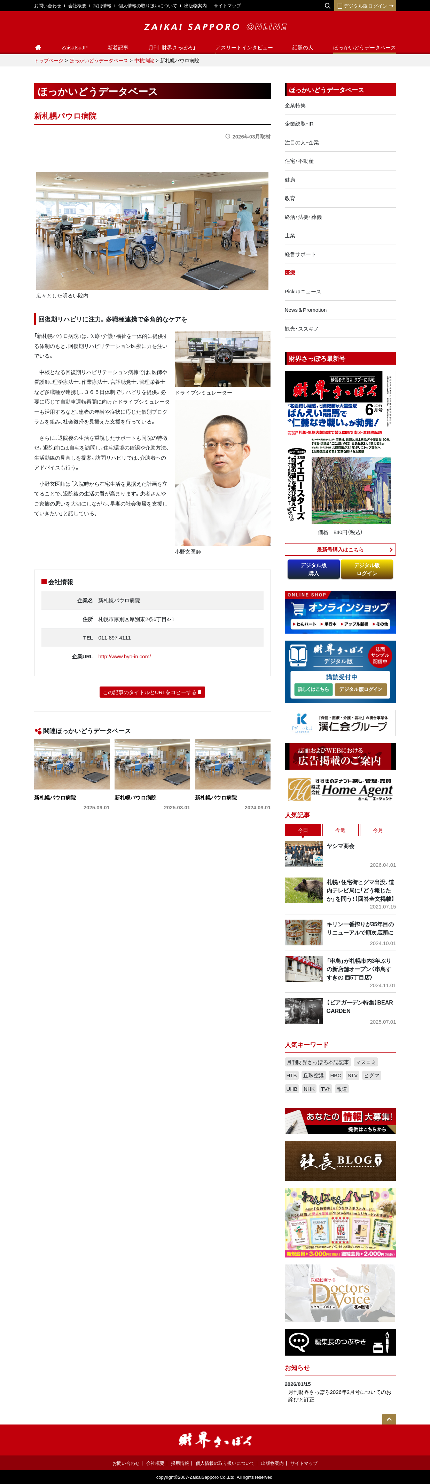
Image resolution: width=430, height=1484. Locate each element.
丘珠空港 (313, 1075)
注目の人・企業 (302, 142)
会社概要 (77, 5)
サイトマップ (227, 5)
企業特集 (295, 105)
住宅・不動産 (299, 161)
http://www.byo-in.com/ (124, 656)
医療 (290, 272)
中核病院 (144, 60)
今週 (340, 830)
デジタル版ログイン (365, 5)
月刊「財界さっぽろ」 (172, 47)
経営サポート (300, 254)
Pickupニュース (303, 291)
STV (352, 1075)
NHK (309, 1089)
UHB (292, 1089)
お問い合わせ (47, 5)
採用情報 (102, 5)
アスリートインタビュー (244, 47)
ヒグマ (372, 1075)
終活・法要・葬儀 (303, 217)
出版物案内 (195, 5)
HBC (336, 1075)
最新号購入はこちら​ (340, 549)
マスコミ (365, 1062)
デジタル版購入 (313, 569)
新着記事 (118, 47)
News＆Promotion (306, 310)
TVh (326, 1089)
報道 (342, 1089)
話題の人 (302, 47)
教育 (290, 198)
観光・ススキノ (302, 328)
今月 (378, 830)
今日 (303, 830)
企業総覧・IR (299, 123)
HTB (292, 1075)
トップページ (48, 60)
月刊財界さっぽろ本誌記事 (318, 1062)
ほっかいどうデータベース (364, 47)
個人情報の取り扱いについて (147, 5)
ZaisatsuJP (74, 47)
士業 (290, 235)
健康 (290, 179)
